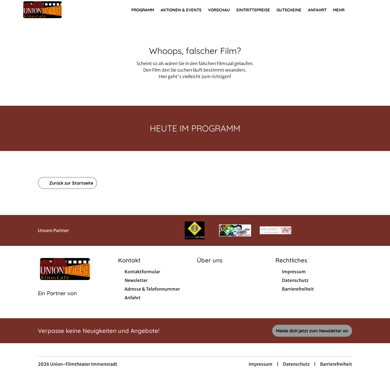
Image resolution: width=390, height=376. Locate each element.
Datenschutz (296, 364)
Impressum (260, 364)
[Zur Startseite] (60, 9)
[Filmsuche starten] (363, 9)
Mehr (342, 10)
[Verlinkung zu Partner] (194, 230)
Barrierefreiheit (336, 364)
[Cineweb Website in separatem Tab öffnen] (57, 300)
